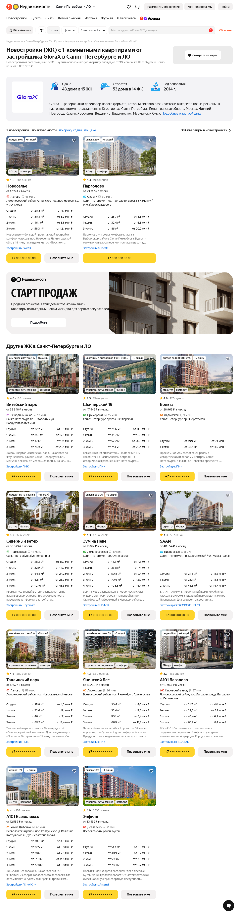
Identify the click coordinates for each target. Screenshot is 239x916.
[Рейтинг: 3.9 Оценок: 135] (196, 674)
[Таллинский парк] (42, 649)
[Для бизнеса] (126, 18)
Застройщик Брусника (20, 605)
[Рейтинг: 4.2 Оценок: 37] (42, 535)
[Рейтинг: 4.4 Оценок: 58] (196, 535)
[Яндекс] (9, 7)
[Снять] (49, 18)
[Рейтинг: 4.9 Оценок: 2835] (119, 810)
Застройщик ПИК (17, 466)
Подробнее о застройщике (182, 113)
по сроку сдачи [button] (70, 130)
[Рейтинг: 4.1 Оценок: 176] (42, 810)
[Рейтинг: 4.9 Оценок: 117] (196, 398)
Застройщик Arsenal (96, 884)
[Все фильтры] (42, 30)
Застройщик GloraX (18, 248)
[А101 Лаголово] (196, 649)
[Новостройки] (17, 18)
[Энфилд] (119, 786)
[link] (225, 6)
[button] (137, 6)
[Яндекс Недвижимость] (31, 7)
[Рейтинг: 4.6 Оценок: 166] (42, 398)
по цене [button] (90, 130)
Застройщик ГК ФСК (96, 605)
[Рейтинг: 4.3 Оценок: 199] (119, 180)
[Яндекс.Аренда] (149, 18)
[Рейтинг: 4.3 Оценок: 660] (119, 674)
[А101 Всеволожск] (42, 786)
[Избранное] (128, 6)
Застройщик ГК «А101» (174, 741)
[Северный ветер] (42, 511)
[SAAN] (196, 511)
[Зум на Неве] (119, 511)
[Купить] (36, 18)
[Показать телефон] (23, 258)
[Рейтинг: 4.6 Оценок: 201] (42, 180)
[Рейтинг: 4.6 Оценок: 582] (42, 674)
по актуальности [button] (44, 130)
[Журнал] (107, 18)
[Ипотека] (90, 18)
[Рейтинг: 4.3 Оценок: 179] (119, 535)
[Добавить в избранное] (74, 140)
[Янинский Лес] (119, 649)
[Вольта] (196, 374)
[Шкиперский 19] (119, 374)
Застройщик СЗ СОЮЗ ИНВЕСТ (180, 605)
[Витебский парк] (42, 374)
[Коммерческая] (69, 18)
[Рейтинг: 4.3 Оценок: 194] (119, 398)
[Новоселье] (42, 156)
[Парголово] (119, 156)
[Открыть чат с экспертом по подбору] (228, 905)
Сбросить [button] (225, 30)
